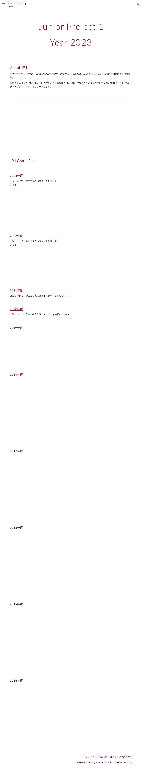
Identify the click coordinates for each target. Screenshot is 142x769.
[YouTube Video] (34, 351)
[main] (71, 34)
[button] (3, 4)
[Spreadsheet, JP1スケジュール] (71, 123)
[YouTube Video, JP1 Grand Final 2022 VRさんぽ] (34, 264)
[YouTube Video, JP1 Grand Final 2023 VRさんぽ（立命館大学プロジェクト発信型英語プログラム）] (34, 208)
